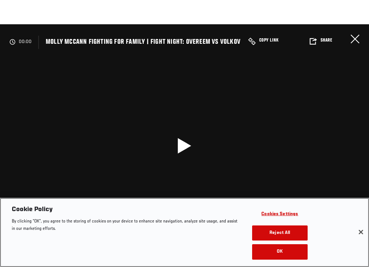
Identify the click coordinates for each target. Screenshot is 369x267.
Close (355, 39)
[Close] (361, 232)
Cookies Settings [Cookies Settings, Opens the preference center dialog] (279, 214)
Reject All (279, 233)
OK (280, 251)
